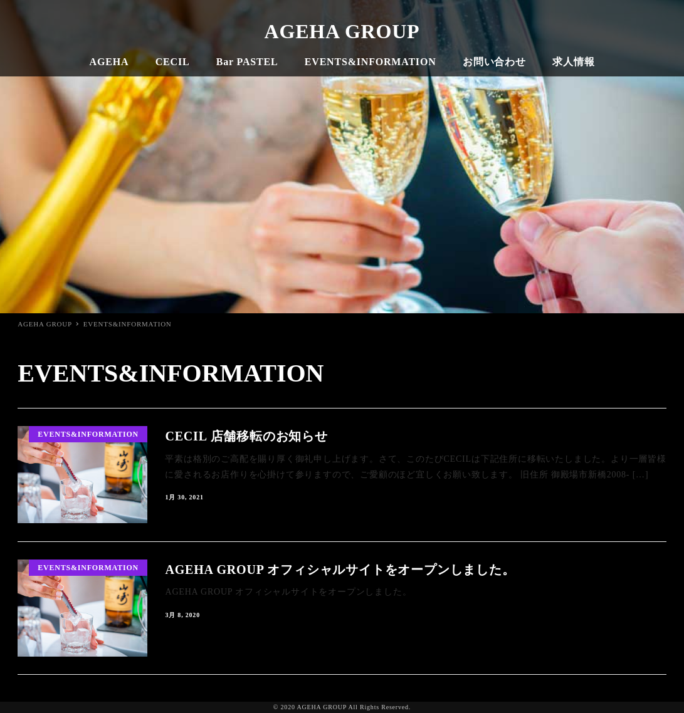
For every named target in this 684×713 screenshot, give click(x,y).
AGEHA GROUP (342, 31)
